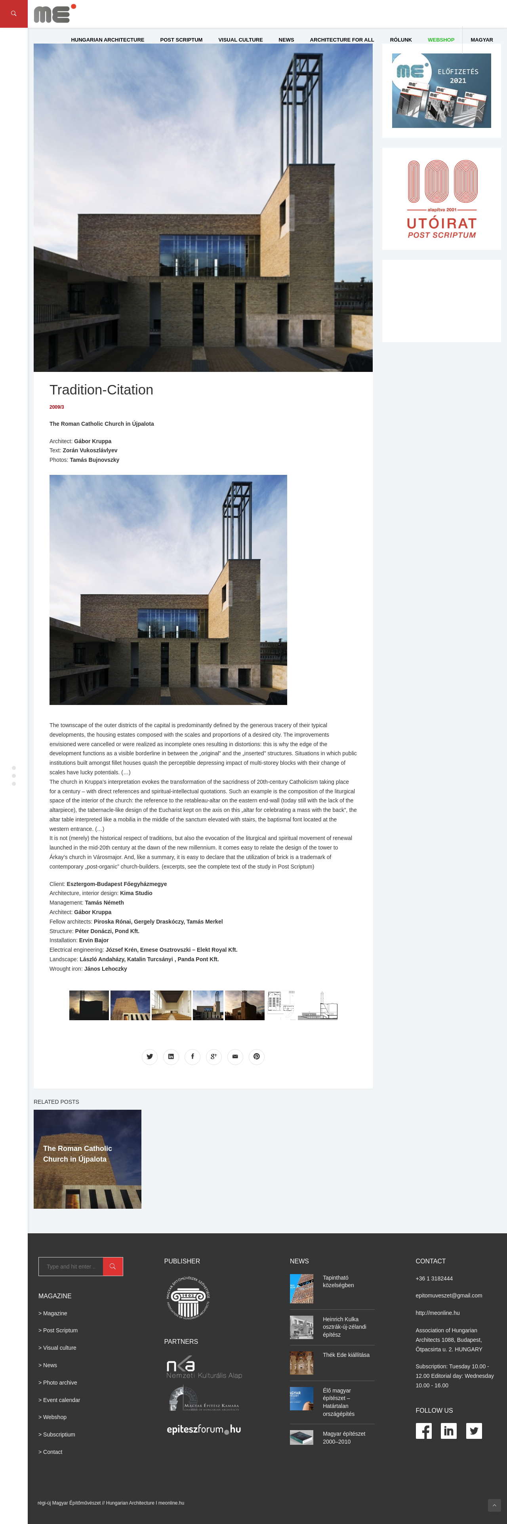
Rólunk (401, 40)
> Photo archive (57, 1382)
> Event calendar (59, 1399)
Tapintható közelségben (338, 1281)
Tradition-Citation (102, 389)
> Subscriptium (56, 1434)
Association (430, 1330)
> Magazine (52, 1313)
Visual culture (240, 40)
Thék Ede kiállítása (346, 1354)
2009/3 (57, 407)
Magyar (482, 40)
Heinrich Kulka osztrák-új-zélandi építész (344, 1326)
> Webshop (52, 1417)
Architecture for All (342, 40)
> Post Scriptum (58, 1330)
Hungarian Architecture (107, 40)
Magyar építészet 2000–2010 (344, 1438)
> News (47, 1365)
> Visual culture (57, 1348)
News (286, 40)
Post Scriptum (181, 40)
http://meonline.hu (438, 1313)
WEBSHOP (441, 40)
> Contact (50, 1452)
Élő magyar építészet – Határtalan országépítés (339, 1402)
